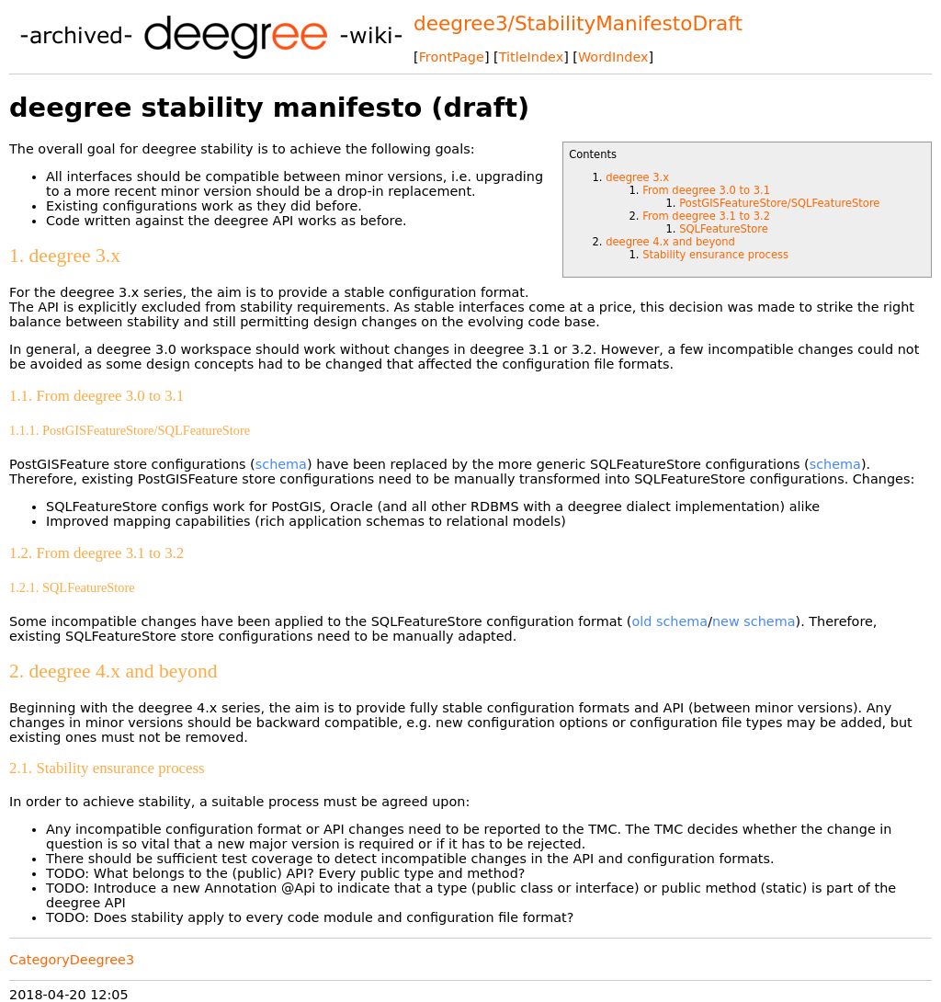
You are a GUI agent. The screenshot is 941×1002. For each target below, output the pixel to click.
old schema (669, 621)
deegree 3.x (637, 177)
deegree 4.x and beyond (670, 241)
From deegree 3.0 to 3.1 (706, 190)
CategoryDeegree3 (71, 959)
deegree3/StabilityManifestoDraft (578, 23)
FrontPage (451, 57)
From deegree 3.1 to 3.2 (706, 216)
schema (281, 464)
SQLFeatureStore (723, 228)
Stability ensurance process (715, 254)
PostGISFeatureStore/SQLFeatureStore (779, 203)
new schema (754, 621)
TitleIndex (531, 57)
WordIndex (613, 57)
